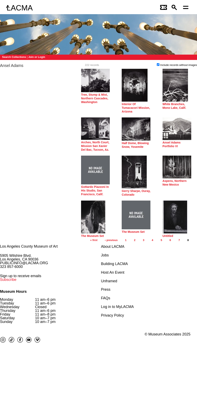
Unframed (109, 281)
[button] (175, 8)
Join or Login (36, 57)
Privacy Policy (112, 315)
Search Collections (14, 57)
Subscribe (8, 280)
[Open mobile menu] (186, 8)
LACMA (20, 8)
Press (105, 289)
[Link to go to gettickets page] (163, 8)
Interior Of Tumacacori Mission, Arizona (136, 107)
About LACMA (112, 247)
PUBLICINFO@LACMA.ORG (24, 263)
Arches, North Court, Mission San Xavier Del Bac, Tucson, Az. (95, 146)
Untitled (168, 236)
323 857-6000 (11, 267)
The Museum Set (92, 236)
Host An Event (112, 272)
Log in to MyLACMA (117, 307)
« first (93, 240)
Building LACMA (114, 264)
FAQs (105, 298)
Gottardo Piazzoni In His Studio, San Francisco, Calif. (95, 190)
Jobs (105, 255)
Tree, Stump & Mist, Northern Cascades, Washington (94, 98)
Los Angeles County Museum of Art (29, 246)
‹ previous (111, 240)
